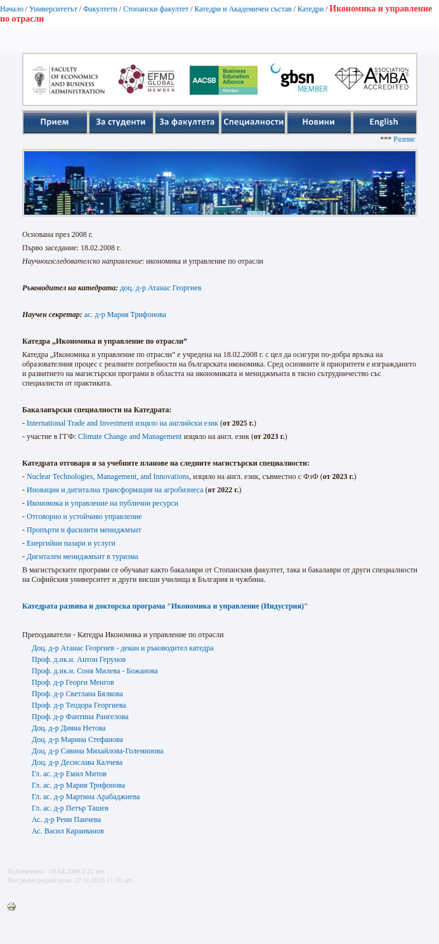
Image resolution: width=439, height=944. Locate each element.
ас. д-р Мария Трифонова (125, 314)
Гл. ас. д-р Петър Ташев (70, 808)
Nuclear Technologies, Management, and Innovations (108, 476)
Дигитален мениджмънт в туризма (82, 556)
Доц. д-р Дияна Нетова (69, 728)
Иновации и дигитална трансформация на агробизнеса (115, 489)
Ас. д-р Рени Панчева (66, 819)
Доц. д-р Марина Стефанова (77, 739)
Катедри (311, 8)
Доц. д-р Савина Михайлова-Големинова (98, 750)
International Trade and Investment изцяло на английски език (122, 423)
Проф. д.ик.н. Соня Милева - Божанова (95, 670)
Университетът (53, 8)
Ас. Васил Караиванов (68, 830)
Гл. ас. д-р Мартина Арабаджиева (86, 796)
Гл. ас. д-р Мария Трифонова (78, 785)
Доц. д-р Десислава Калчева (77, 762)
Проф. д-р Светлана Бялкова (77, 693)
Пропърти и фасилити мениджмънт (84, 529)
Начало (11, 8)
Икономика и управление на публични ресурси (102, 503)
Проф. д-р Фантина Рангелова (80, 716)
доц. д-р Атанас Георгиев (160, 287)
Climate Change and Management (130, 436)
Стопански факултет (156, 8)
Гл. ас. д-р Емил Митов (69, 773)
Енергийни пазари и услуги (71, 543)
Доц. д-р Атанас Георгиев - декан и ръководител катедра (123, 648)
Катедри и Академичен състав (242, 8)
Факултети (100, 8)
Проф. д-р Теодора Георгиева (79, 705)
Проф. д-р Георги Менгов (73, 682)
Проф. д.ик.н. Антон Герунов (79, 659)
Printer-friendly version (14, 907)
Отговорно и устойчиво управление (84, 516)
